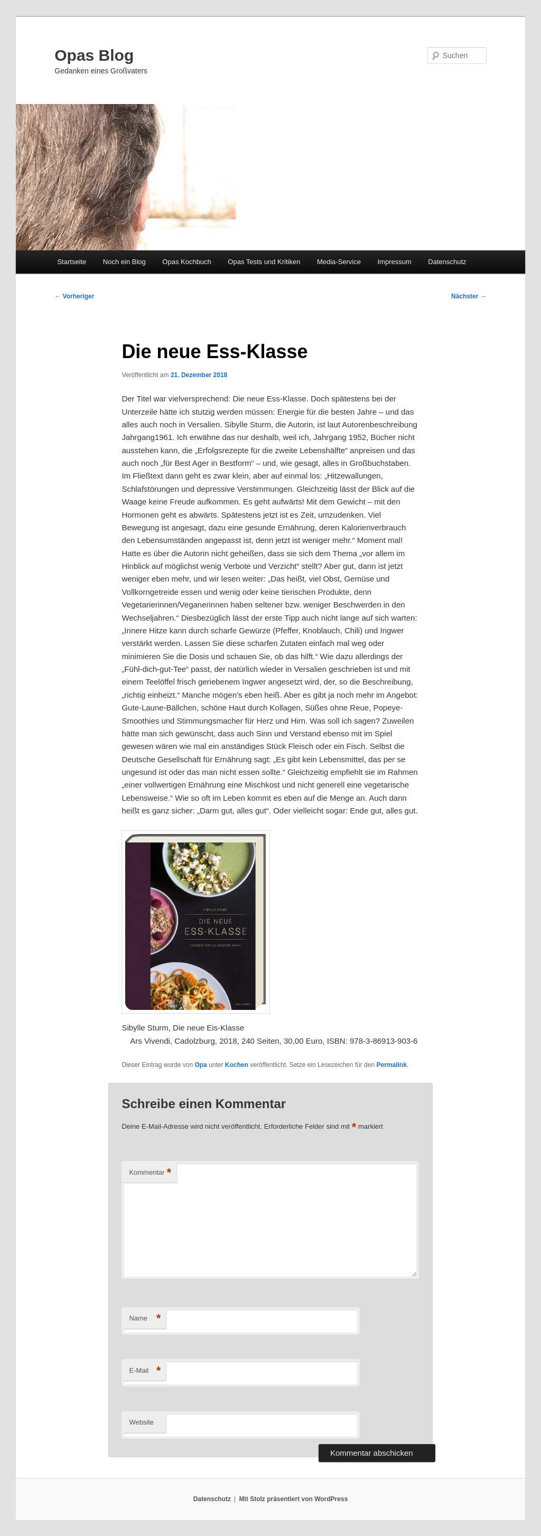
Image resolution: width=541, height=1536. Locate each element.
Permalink (391, 1065)
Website (141, 1422)
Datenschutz (447, 262)
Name (145, 1318)
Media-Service (339, 262)
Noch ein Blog (124, 262)
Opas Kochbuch (186, 262)
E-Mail (145, 1371)
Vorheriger (74, 296)
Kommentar (150, 1173)
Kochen (236, 1065)
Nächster (469, 296)
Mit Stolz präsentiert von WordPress (293, 1499)
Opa (200, 1065)
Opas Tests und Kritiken (264, 262)
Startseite (71, 262)
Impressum (394, 262)
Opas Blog (94, 55)
